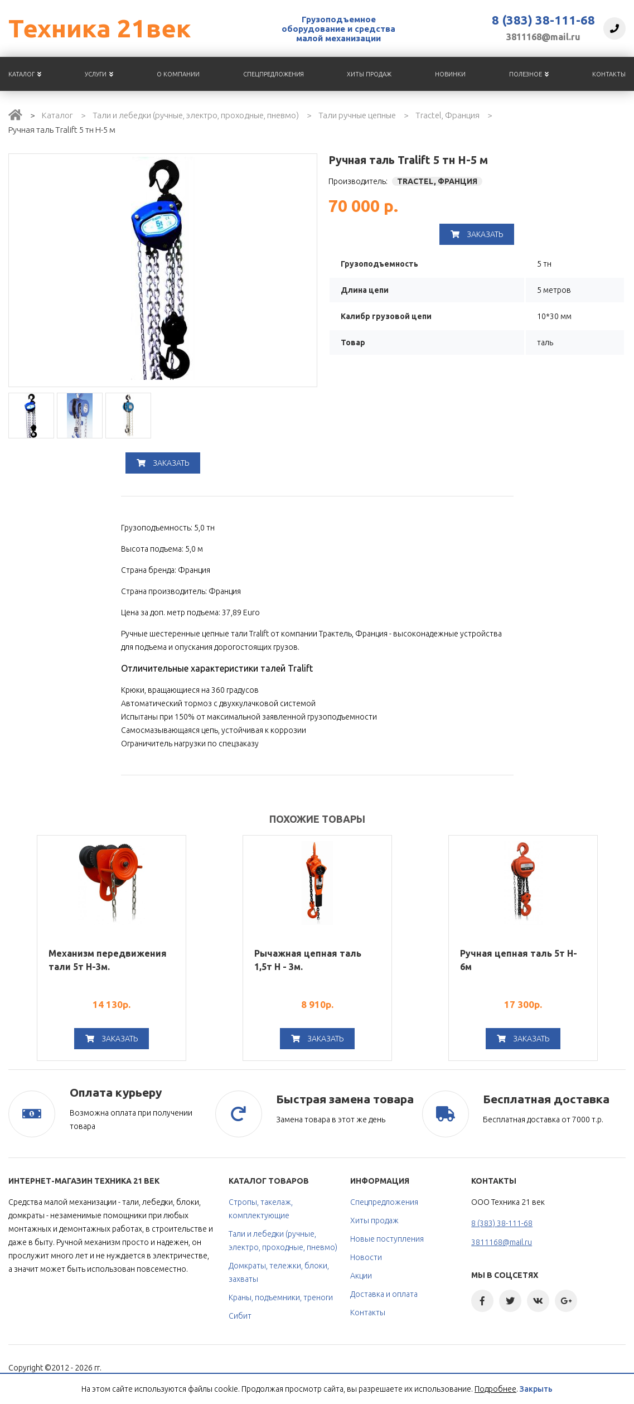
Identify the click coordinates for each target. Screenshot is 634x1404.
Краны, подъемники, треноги (281, 1297)
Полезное (529, 74)
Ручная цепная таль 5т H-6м (518, 960)
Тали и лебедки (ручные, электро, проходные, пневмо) (196, 115)
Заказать (163, 463)
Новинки (450, 74)
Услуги (99, 74)
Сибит (240, 1315)
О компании (178, 74)
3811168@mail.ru (543, 37)
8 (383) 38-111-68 (543, 20)
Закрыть (536, 1388)
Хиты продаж (369, 74)
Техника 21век (99, 28)
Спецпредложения (273, 74)
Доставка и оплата (384, 1294)
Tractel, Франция (447, 115)
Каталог (24, 74)
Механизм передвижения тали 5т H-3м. (108, 960)
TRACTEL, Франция (437, 181)
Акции (361, 1275)
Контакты (609, 74)
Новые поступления (387, 1238)
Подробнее (495, 1388)
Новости (366, 1257)
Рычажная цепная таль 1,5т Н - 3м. (307, 960)
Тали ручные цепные (357, 115)
